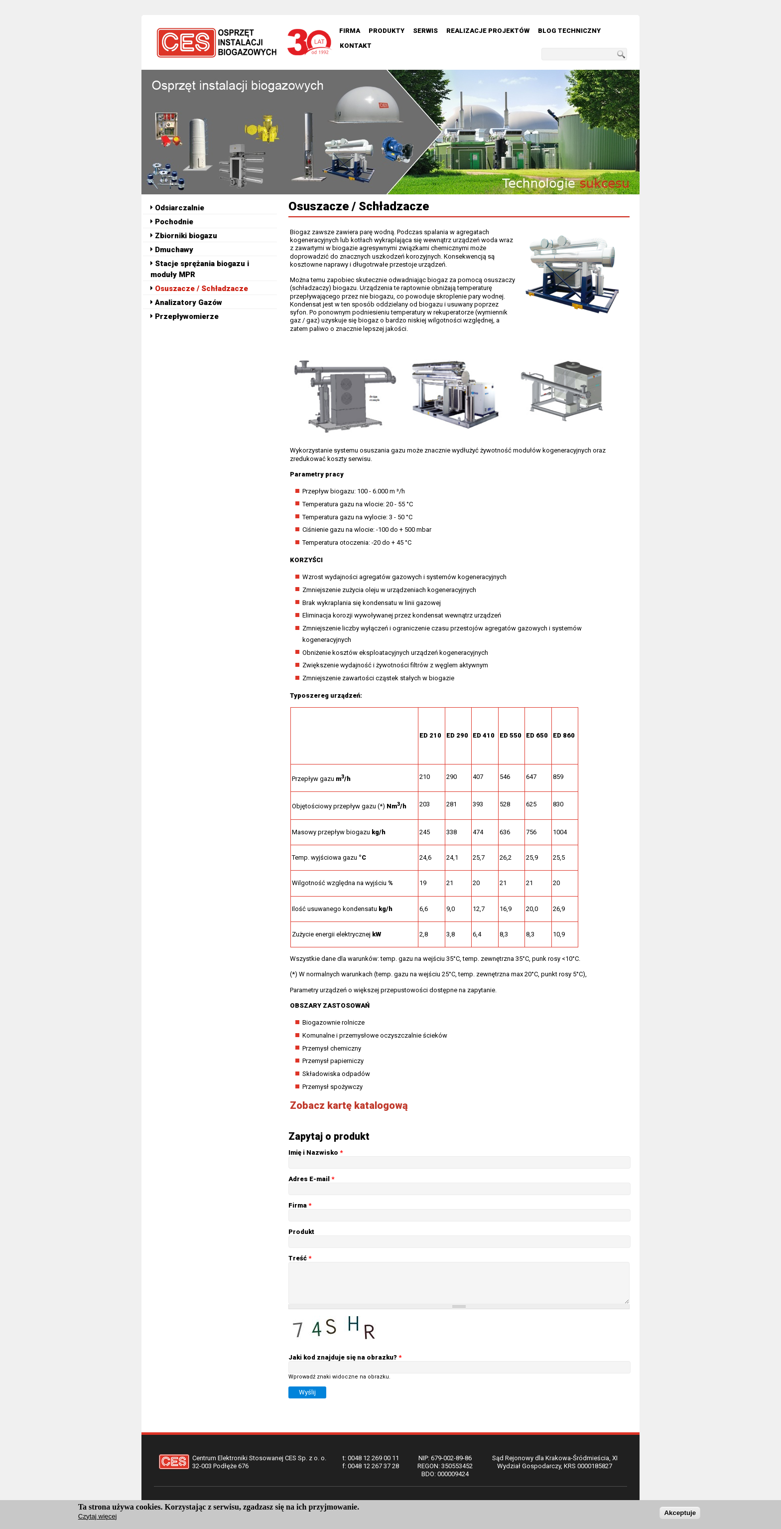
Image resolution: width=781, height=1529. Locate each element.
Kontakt (356, 45)
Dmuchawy (174, 249)
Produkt (301, 1231)
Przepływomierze (187, 316)
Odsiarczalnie (179, 207)
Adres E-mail (311, 1179)
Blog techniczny (569, 30)
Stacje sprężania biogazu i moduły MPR (199, 269)
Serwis (425, 30)
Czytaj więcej (97, 1516)
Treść (299, 1258)
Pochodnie (174, 221)
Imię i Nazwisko (315, 1152)
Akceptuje (680, 1513)
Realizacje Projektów (487, 30)
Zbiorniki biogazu (186, 235)
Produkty (386, 30)
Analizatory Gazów (188, 302)
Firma (349, 30)
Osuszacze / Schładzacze (201, 288)
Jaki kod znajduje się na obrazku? (344, 1357)
